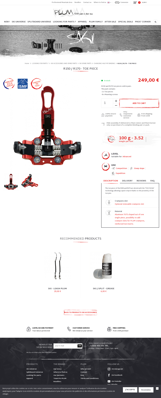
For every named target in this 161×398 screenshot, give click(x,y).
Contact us (87, 2)
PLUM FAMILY (96, 22)
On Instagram (115, 369)
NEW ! (7, 22)
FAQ (152, 181)
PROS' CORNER (143, 22)
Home (27, 63)
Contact (83, 372)
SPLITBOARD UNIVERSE (39, 22)
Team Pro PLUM (59, 378)
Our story (57, 369)
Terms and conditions (89, 378)
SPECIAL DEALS (125, 22)
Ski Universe (31, 369)
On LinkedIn (112, 384)
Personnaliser (146, 389)
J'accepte (130, 389)
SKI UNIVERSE (19, 22)
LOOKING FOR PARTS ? (64, 22)
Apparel (82, 22)
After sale (110, 22)
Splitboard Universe (34, 372)
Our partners (58, 375)
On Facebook (115, 375)
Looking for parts (33, 375)
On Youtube (114, 381)
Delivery (127, 181)
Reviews (141, 181)
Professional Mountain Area (62, 2)
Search (155, 21)
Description (111, 181)
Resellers (77, 2)
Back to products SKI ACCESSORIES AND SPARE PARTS (80, 313)
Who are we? (85, 369)
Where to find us (100, 2)
